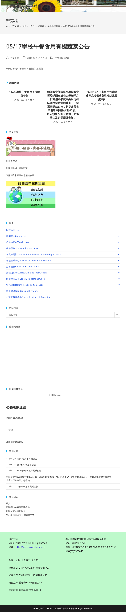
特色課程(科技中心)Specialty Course (63, 284)
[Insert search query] (63, 430)
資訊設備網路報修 (14, 418)
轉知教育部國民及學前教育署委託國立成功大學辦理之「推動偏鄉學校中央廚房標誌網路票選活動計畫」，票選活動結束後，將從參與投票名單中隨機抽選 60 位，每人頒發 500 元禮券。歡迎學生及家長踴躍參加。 (63, 104)
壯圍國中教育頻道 (14, 441)
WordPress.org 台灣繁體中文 (20, 514)
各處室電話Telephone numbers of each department (63, 254)
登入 (8, 503)
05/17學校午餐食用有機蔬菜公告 (79, 26)
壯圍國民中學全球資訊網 (28, 6)
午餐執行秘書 (62, 57)
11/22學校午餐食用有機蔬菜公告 (24, 93)
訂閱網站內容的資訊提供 (18, 507)
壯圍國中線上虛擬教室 (17, 168)
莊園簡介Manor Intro (63, 236)
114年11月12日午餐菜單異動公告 (22, 486)
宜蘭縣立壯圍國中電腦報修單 (20, 175)
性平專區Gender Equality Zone (22, 290)
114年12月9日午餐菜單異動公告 (21, 458)
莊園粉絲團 (15, 326)
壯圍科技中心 (58, 395)
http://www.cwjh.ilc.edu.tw (30, 547)
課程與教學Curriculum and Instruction (63, 272)
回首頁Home (12, 230)
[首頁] (7, 26)
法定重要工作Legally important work (63, 278)
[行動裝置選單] (116, 6)
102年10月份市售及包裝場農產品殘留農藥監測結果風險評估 (101, 95)
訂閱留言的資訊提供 (15, 511)
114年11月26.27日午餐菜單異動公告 (23, 470)
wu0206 (14, 57)
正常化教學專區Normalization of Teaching (28, 296)
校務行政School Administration (63, 248)
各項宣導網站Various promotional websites (63, 260)
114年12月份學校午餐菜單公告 (21, 464)
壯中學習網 (11, 161)
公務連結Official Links (63, 242)
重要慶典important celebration (63, 266)
